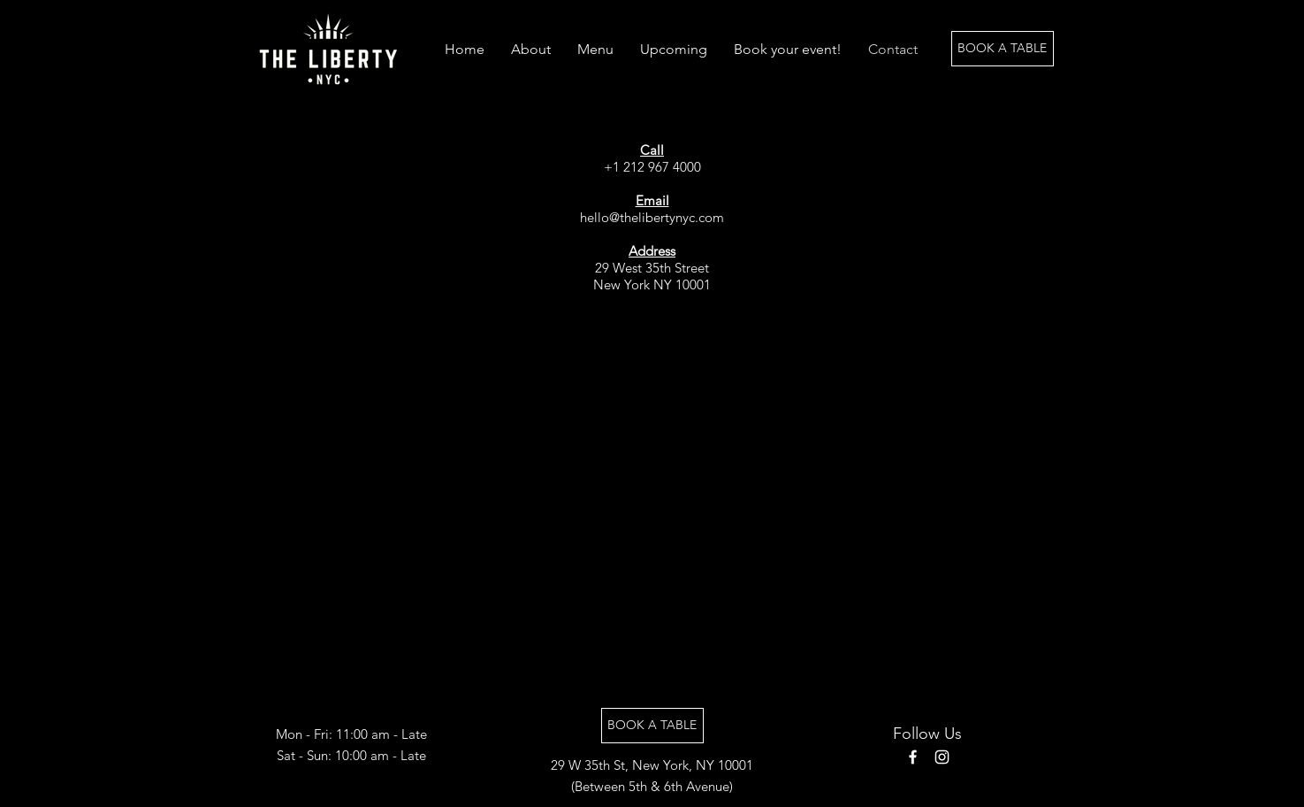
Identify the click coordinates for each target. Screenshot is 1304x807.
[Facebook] (913, 757)
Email (652, 200)
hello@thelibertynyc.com (652, 217)
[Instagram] (942, 757)
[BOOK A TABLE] (1002, 48)
